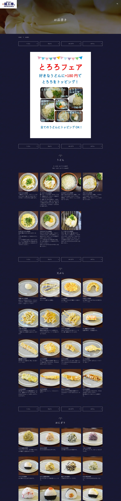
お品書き (96, 4)
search (117, 4)
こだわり (103, 4)
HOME (82, 4)
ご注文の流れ (111, 4)
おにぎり (71, 44)
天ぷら (50, 44)
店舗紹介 (89, 4)
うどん (28, 44)
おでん (92, 44)
